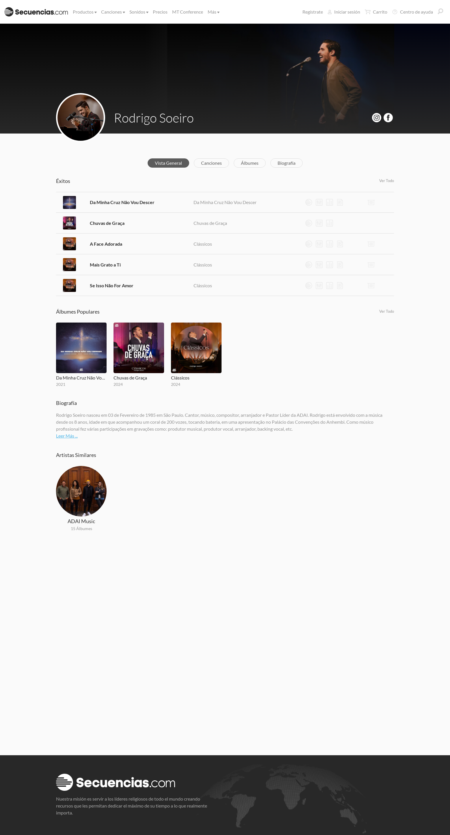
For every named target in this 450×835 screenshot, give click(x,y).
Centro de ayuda (412, 12)
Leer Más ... (67, 435)
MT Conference (187, 11)
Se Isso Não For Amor (111, 285)
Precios (160, 11)
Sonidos (138, 11)
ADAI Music (81, 521)
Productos (84, 11)
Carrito (376, 12)
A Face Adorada (106, 244)
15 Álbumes (81, 528)
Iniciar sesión (344, 11)
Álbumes (250, 163)
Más (213, 11)
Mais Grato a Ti (105, 264)
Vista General (168, 163)
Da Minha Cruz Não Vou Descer (122, 202)
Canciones (112, 11)
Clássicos (203, 244)
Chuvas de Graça (107, 223)
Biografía (286, 163)
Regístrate (312, 11)
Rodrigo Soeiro (154, 117)
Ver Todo (386, 180)
